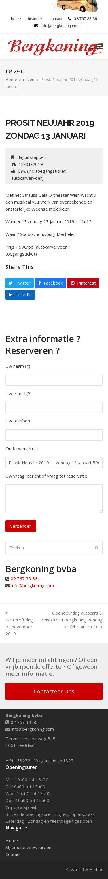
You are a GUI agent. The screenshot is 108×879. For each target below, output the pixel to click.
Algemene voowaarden (28, 847)
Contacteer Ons (54, 691)
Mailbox (96, 869)
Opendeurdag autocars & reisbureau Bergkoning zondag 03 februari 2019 (72, 620)
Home (11, 840)
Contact (13, 854)
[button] (99, 46)
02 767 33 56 (24, 578)
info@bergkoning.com (32, 585)
